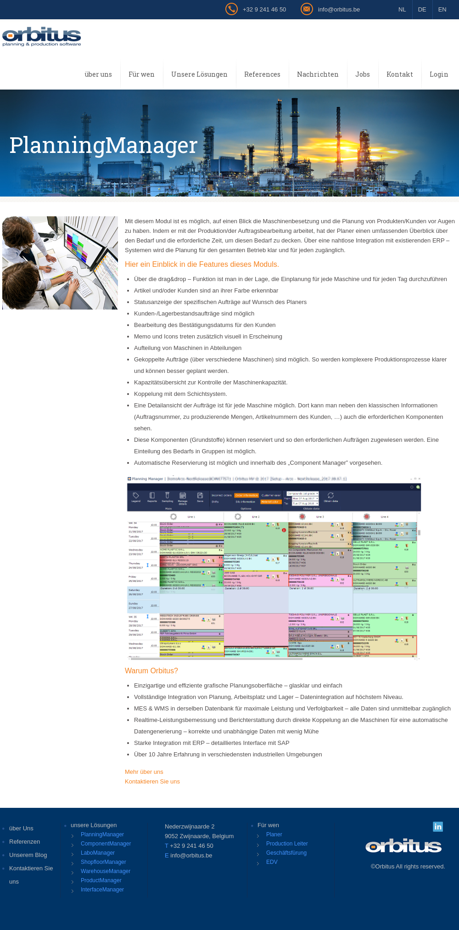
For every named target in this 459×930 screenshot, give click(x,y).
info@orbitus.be (339, 9)
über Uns (21, 828)
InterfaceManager (102, 889)
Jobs (362, 74)
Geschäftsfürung (286, 853)
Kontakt (399, 74)
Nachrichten (318, 74)
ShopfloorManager (103, 862)
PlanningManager (102, 834)
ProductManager (101, 880)
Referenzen (24, 841)
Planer (274, 834)
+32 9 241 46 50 (264, 9)
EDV (272, 862)
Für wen (142, 74)
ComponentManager (106, 843)
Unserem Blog (28, 854)
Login (439, 74)
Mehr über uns (144, 771)
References (262, 74)
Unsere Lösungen (199, 74)
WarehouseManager (105, 871)
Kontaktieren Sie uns (152, 781)
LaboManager (98, 853)
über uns (98, 74)
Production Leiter (287, 843)
